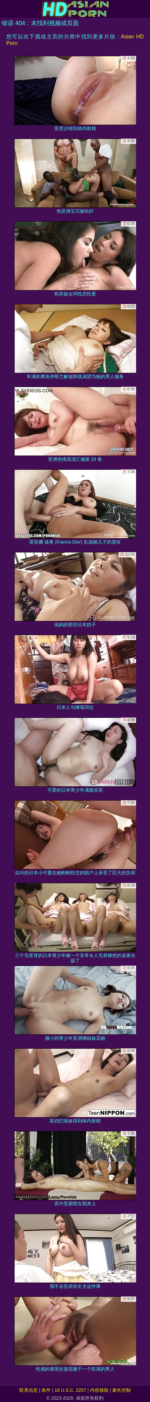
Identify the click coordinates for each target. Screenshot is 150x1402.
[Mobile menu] (6, 9)
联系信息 (28, 1390)
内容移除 (99, 1390)
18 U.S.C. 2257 (70, 1390)
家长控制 (121, 1390)
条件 (46, 1390)
